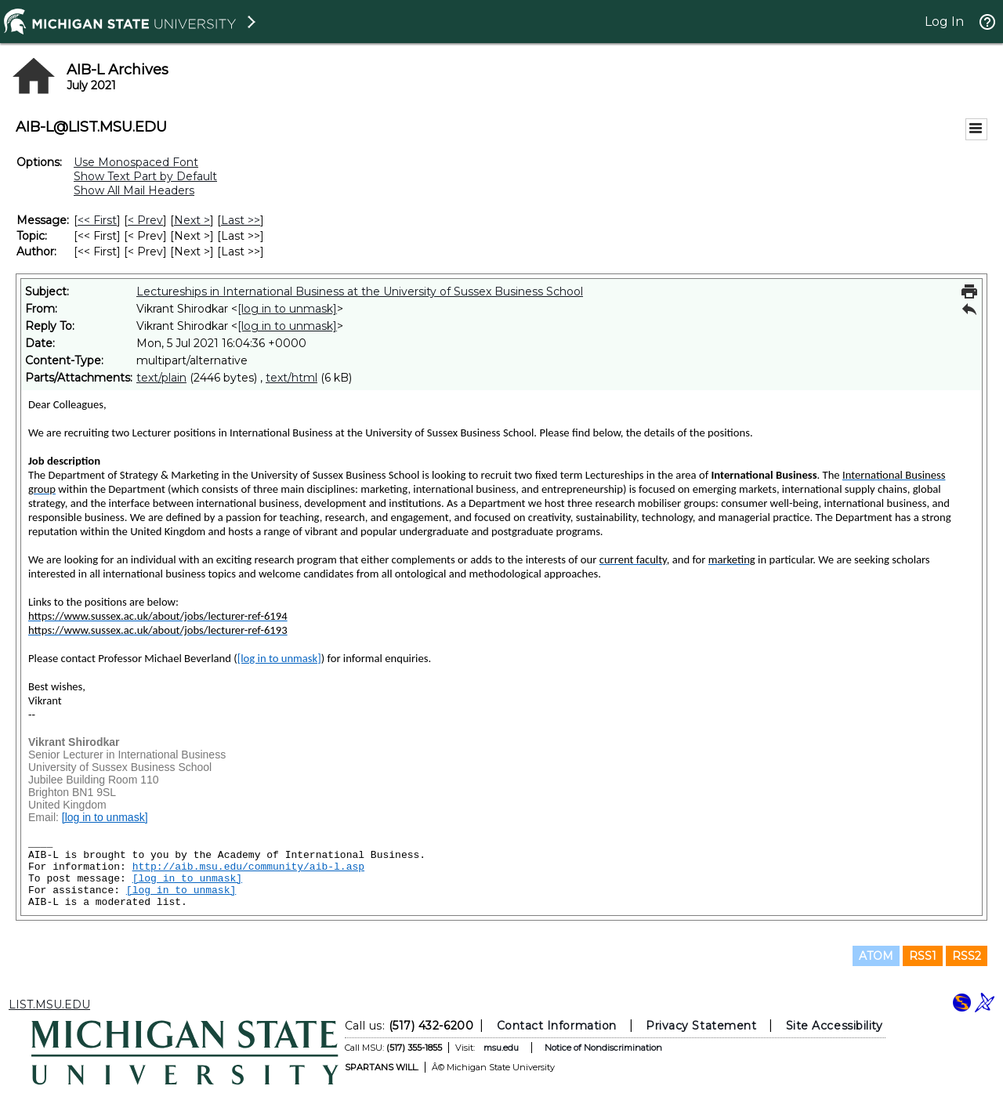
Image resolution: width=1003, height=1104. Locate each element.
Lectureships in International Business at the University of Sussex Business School (359, 291)
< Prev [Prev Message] (145, 220)
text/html (291, 378)
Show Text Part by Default (145, 176)
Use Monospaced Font (136, 162)
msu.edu (501, 1047)
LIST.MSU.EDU (49, 1004)
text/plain (161, 378)
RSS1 (922, 956)
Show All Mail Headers (134, 190)
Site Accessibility (834, 1026)
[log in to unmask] (287, 309)
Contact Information (557, 1026)
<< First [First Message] (97, 220)
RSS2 (966, 956)
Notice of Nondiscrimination (603, 1047)
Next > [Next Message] (192, 220)
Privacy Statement (701, 1026)
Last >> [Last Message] (240, 220)
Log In (944, 21)
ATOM (876, 956)
